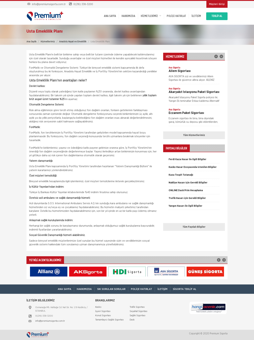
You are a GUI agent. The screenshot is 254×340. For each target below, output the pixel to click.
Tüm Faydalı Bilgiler (194, 227)
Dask (132, 320)
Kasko (98, 307)
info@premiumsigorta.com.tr (50, 321)
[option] (194, 75)
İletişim (196, 16)
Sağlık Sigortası (137, 315)
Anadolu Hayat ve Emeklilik (72, 42)
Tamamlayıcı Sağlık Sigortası (109, 320)
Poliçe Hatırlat (176, 16)
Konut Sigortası (103, 315)
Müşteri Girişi (217, 4)
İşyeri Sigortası (102, 311)
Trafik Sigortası (137, 307)
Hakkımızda (128, 16)
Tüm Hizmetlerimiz (194, 135)
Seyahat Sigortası (138, 311)
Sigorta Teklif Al (184, 289)
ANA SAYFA (110, 16)
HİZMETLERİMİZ (151, 16)
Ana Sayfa (31, 42)
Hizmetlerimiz (48, 42)
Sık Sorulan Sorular (111, 289)
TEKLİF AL (216, 16)
